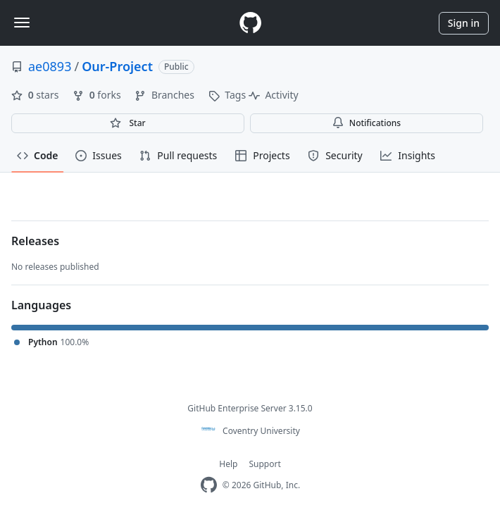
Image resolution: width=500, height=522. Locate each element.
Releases (35, 241)
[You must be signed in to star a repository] (127, 123)
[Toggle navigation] (21, 22)
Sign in (464, 23)
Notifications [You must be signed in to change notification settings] (366, 123)
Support (264, 464)
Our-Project (117, 66)
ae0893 (49, 66)
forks (98, 94)
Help (228, 464)
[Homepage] (250, 23)
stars (36, 94)
